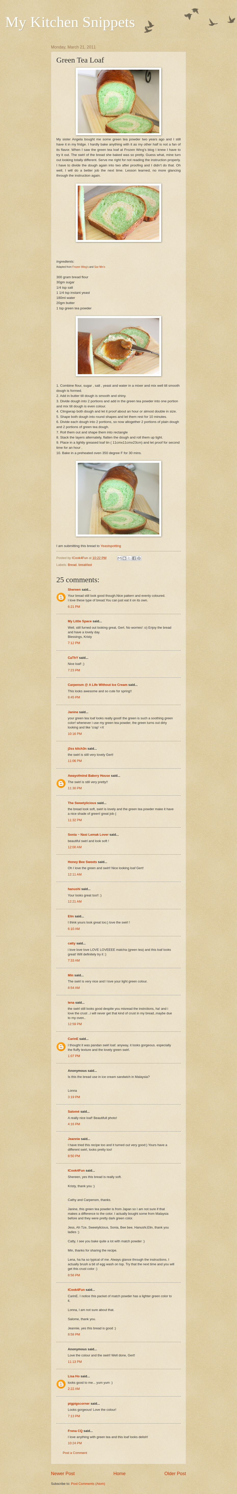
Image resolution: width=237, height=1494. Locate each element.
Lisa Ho (74, 1376)
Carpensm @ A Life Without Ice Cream (97, 685)
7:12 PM (74, 643)
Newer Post (63, 1473)
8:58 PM (74, 1334)
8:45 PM (74, 697)
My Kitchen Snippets (70, 22)
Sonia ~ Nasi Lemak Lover (88, 834)
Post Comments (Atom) (88, 1484)
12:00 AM (75, 847)
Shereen (74, 589)
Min (70, 975)
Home (119, 1473)
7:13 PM (74, 1416)
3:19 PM (74, 1097)
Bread (72, 565)
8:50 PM (74, 1156)
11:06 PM (75, 761)
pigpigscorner (79, 1403)
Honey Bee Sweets (82, 862)
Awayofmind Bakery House (89, 776)
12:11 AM (75, 874)
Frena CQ (75, 1431)
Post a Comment (75, 1453)
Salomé (74, 1111)
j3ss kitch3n (77, 748)
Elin (71, 916)
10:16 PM (75, 734)
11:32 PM (75, 820)
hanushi (74, 889)
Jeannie (74, 1139)
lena (71, 1002)
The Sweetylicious (82, 803)
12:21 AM (75, 901)
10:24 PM (75, 1443)
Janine (73, 712)
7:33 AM (74, 960)
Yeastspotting (110, 546)
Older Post (175, 1473)
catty (71, 943)
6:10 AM (74, 929)
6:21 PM (74, 607)
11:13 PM (75, 1362)
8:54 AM (74, 988)
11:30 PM (75, 788)
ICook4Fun (76, 1170)
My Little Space (80, 621)
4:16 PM (74, 1124)
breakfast (85, 565)
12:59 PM (75, 1024)
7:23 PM (74, 670)
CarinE (73, 1039)
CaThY (73, 658)
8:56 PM (74, 1275)
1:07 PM (74, 1056)
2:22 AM (74, 1389)
